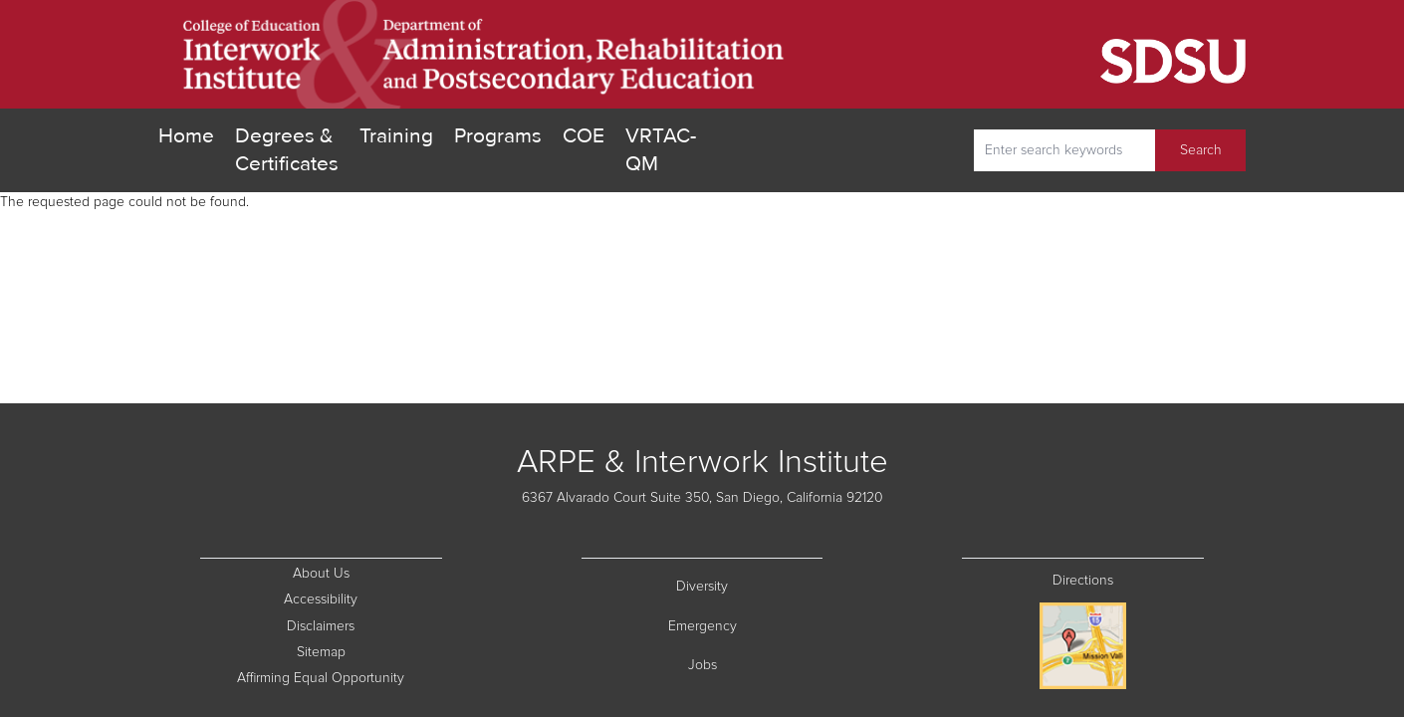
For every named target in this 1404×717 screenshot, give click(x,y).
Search (1201, 150)
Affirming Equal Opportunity (339, 676)
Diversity (749, 585)
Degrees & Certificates (287, 149)
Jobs (755, 663)
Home (186, 135)
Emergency (745, 624)
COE (583, 134)
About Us (321, 574)
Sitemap (369, 650)
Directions (1083, 581)
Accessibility (320, 599)
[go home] (484, 54)
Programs (498, 135)
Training (396, 135)
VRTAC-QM (660, 149)
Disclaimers (364, 624)
